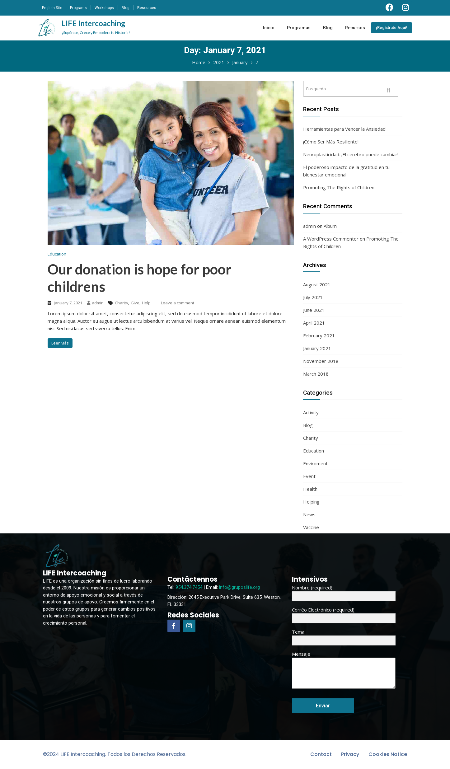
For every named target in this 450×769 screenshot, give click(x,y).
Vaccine (311, 527)
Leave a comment (177, 303)
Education (57, 254)
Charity (121, 303)
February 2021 (319, 335)
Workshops (104, 8)
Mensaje (344, 670)
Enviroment (315, 463)
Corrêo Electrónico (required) (344, 614)
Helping (311, 502)
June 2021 (314, 310)
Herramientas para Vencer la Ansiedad (344, 129)
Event (309, 476)
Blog (125, 8)
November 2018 (321, 361)
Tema (344, 636)
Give (135, 303)
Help (146, 303)
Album (330, 226)
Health (310, 489)
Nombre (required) (344, 591)
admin (95, 303)
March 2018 (316, 374)
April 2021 (314, 323)
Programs (78, 8)
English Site (52, 8)
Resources (146, 8)
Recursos (355, 27)
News (309, 514)
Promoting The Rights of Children (338, 187)
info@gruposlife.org (239, 587)
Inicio (268, 27)
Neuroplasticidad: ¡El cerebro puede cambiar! (350, 154)
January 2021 (317, 348)
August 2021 (316, 284)
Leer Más (60, 343)
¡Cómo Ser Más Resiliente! (331, 141)
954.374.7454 (189, 587)
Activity (311, 412)
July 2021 (313, 297)
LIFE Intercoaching (96, 27)
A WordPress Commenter (331, 239)
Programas (299, 27)
